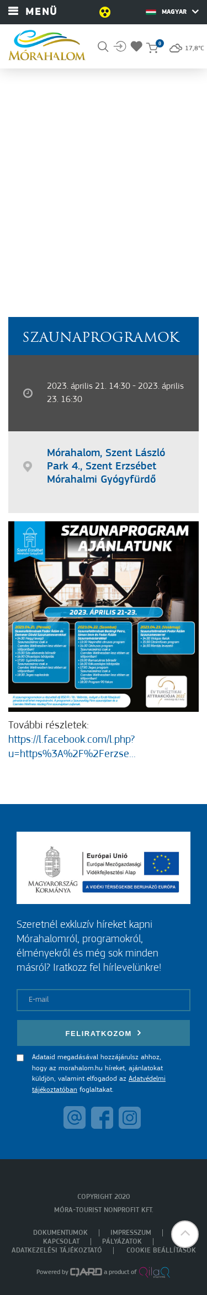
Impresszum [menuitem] (130, 1232)
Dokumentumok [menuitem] (60, 1232)
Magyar (172, 11)
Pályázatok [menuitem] (122, 1241)
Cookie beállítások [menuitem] (161, 1250)
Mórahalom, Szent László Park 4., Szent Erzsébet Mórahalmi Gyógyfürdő (106, 466)
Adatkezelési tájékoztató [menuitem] (57, 1250)
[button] (185, 1234)
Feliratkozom (104, 1033)
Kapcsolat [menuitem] (61, 1241)
